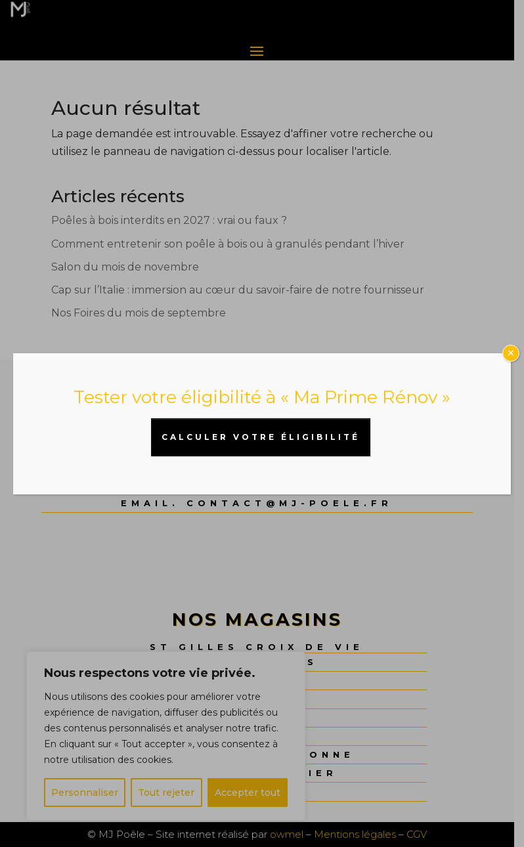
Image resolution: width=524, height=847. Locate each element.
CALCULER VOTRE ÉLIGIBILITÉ (261, 437)
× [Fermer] (510, 353)
